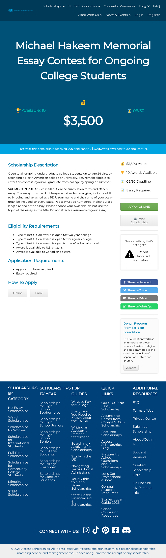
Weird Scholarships (18, 418)
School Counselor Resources (109, 512)
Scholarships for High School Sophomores (50, 407)
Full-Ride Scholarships (18, 454)
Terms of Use (143, 410)
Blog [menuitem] (142, 6)
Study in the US (81, 457)
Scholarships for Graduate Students (50, 477)
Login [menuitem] (139, 15)
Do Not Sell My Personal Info (142, 487)
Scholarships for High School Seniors (50, 436)
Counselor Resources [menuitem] (119, 6)
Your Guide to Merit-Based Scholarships (81, 483)
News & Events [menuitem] (117, 15)
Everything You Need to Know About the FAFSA (81, 416)
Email (39, 293)
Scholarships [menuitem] (52, 6)
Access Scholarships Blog (111, 445)
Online (17, 293)
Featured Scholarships (111, 433)
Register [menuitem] (153, 15)
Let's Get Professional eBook (111, 477)
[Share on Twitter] (139, 290)
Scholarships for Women (18, 428)
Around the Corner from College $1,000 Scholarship (113, 420)
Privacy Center (144, 418)
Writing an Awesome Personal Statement (80, 432)
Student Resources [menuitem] (82, 6)
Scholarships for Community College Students (18, 468)
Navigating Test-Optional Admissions (82, 469)
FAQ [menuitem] (156, 6)
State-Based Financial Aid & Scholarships (81, 500)
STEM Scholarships (18, 492)
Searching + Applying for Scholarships (81, 447)
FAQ (136, 402)
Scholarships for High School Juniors (51, 422)
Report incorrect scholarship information (139, 252)
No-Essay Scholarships (18, 409)
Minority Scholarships (18, 483)
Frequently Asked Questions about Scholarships (111, 460)
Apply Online (139, 207)
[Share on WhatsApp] (139, 306)
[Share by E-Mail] (139, 298)
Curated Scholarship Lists (142, 470)
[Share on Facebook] (139, 282)
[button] (63, 6)
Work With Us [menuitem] (88, 15)
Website (131, 367)
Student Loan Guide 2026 (112, 501)
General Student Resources (109, 490)
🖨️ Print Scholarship (139, 220)
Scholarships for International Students (18, 441)
